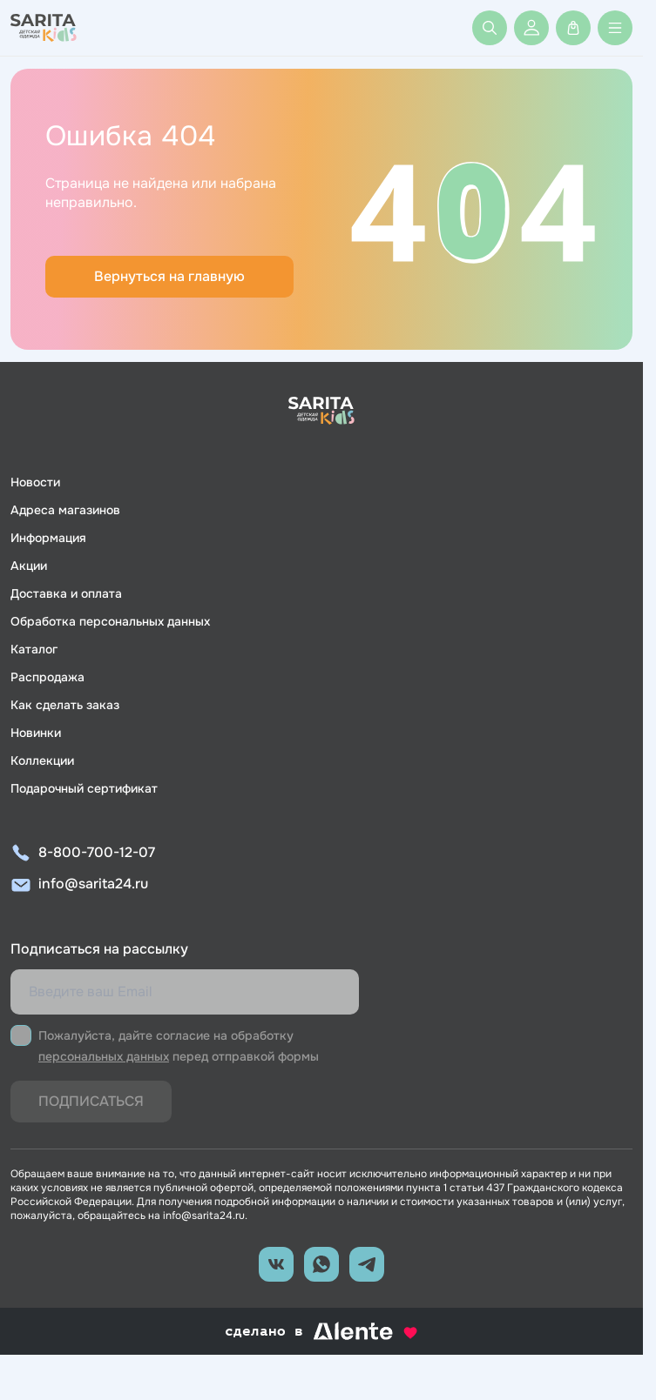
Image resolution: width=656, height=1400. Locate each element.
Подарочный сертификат (84, 788)
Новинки (35, 732)
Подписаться (91, 1101)
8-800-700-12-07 (96, 852)
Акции (28, 565)
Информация (48, 538)
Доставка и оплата (66, 593)
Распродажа (47, 677)
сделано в (321, 1331)
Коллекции (42, 760)
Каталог (33, 649)
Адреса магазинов (65, 510)
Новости (35, 482)
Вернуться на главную (169, 276)
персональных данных (103, 1056)
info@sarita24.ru (93, 883)
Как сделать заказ (64, 705)
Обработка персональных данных (110, 621)
